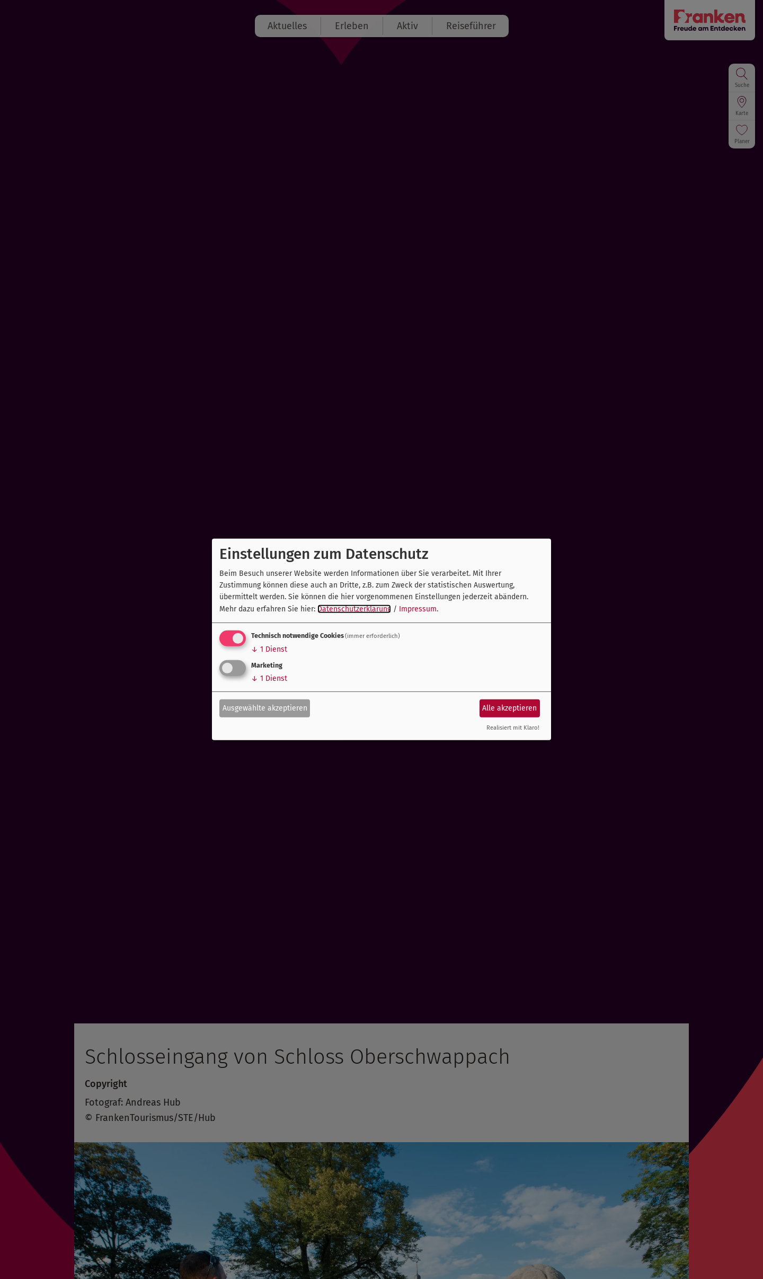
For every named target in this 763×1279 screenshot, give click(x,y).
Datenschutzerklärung (354, 609)
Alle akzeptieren (509, 707)
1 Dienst (269, 649)
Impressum (418, 609)
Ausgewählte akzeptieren (265, 707)
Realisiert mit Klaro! (512, 727)
